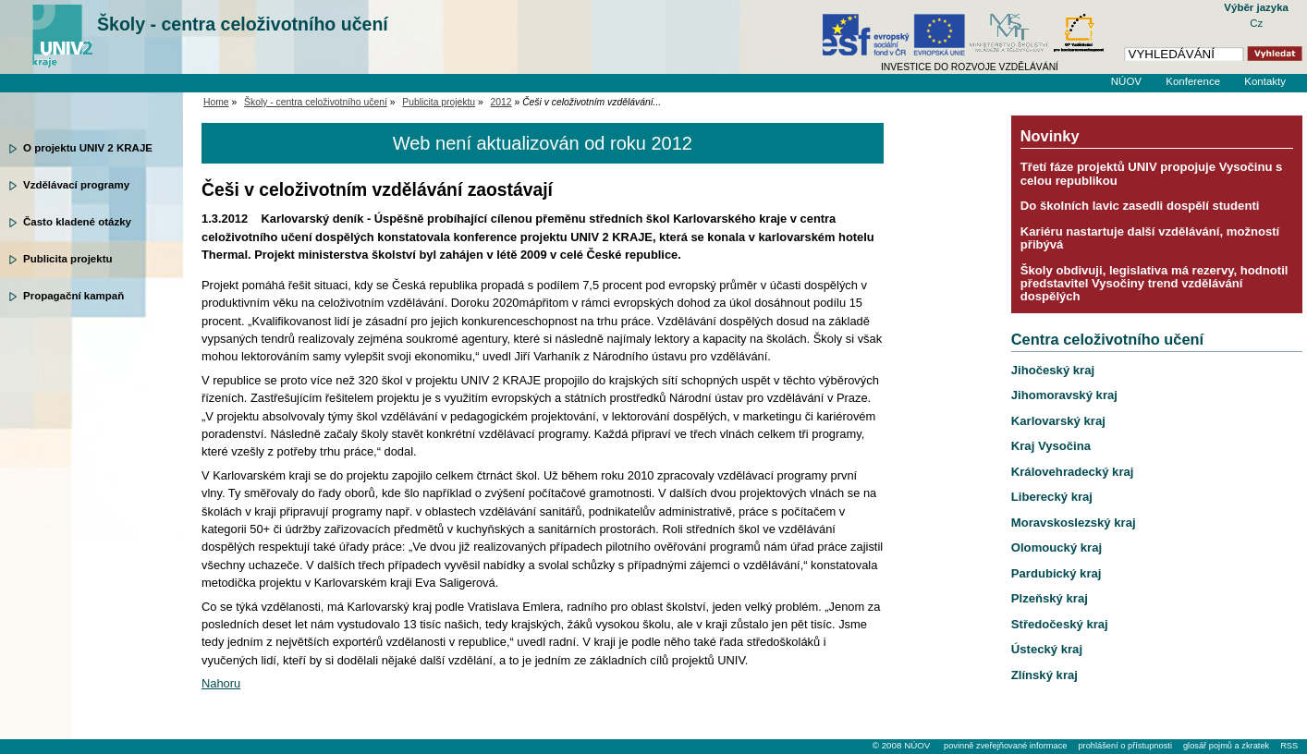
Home (216, 102)
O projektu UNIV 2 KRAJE (88, 147)
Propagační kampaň (73, 295)
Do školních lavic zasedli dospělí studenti (1140, 206)
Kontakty (1265, 81)
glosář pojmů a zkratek (1226, 745)
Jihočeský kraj (1052, 370)
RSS (1289, 745)
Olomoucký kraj (1056, 547)
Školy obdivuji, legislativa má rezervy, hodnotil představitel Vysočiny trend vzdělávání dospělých (1154, 283)
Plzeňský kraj (1049, 598)
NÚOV (1126, 81)
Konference (1193, 81)
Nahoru (221, 683)
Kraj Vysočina (1051, 446)
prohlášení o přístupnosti (1124, 745)
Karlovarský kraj (1058, 421)
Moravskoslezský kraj (1073, 522)
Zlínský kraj (1044, 675)
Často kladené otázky (77, 221)
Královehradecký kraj (1072, 472)
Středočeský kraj (1059, 624)
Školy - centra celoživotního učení (242, 24)
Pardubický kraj (1056, 573)
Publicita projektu (68, 258)
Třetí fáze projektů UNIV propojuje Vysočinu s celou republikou (1151, 173)
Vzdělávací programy (76, 184)
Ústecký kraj (1046, 649)
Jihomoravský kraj (1064, 395)
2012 (501, 102)
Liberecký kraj (1052, 497)
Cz (1256, 23)
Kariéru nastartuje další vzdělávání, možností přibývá (1149, 238)
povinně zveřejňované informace (1005, 745)
